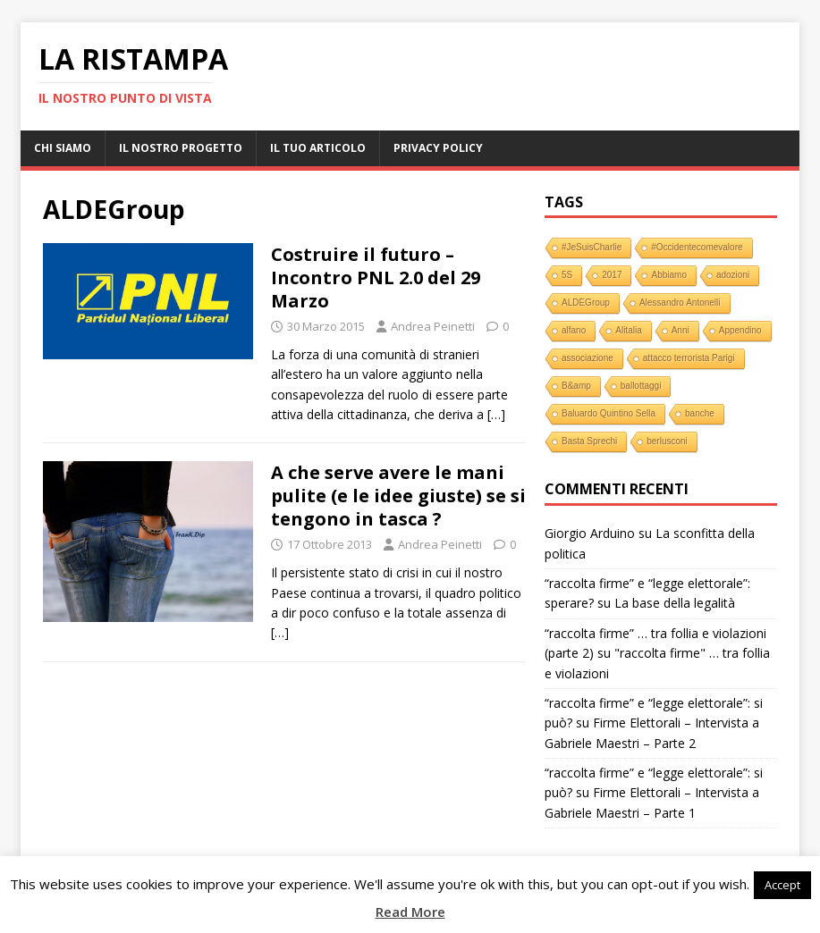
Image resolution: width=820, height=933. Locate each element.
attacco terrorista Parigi (689, 358)
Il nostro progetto (180, 148)
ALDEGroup (586, 302)
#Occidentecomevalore (696, 247)
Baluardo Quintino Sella (608, 413)
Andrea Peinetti (433, 326)
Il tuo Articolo (318, 148)
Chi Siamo (62, 148)
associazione (587, 358)
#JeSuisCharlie (591, 247)
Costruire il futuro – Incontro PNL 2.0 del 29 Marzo (375, 277)
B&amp (576, 386)
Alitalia (628, 330)
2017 (611, 275)
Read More (410, 911)
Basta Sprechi (589, 441)
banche (699, 413)
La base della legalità (674, 602)
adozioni (732, 275)
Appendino (740, 330)
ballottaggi (641, 386)
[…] (496, 414)
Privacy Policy (438, 148)
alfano (574, 330)
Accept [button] (782, 885)
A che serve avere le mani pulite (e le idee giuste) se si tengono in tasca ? (398, 495)
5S (567, 275)
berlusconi (667, 441)
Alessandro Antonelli (680, 302)
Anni (680, 330)
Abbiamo (668, 275)
